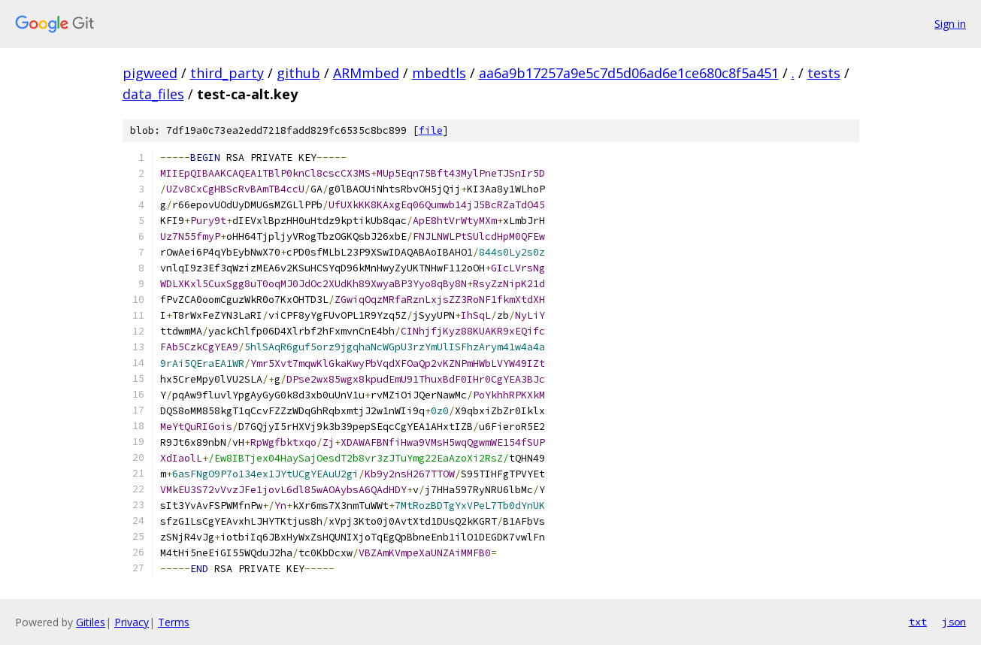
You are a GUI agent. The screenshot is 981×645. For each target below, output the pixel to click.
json (954, 621)
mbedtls (439, 73)
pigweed (150, 73)
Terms (173, 622)
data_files (153, 94)
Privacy (131, 622)
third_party (227, 73)
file (431, 130)
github (298, 73)
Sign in (950, 24)
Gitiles (90, 622)
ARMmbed (366, 73)
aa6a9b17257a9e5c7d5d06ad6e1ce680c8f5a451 (629, 73)
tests (823, 73)
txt (918, 621)
